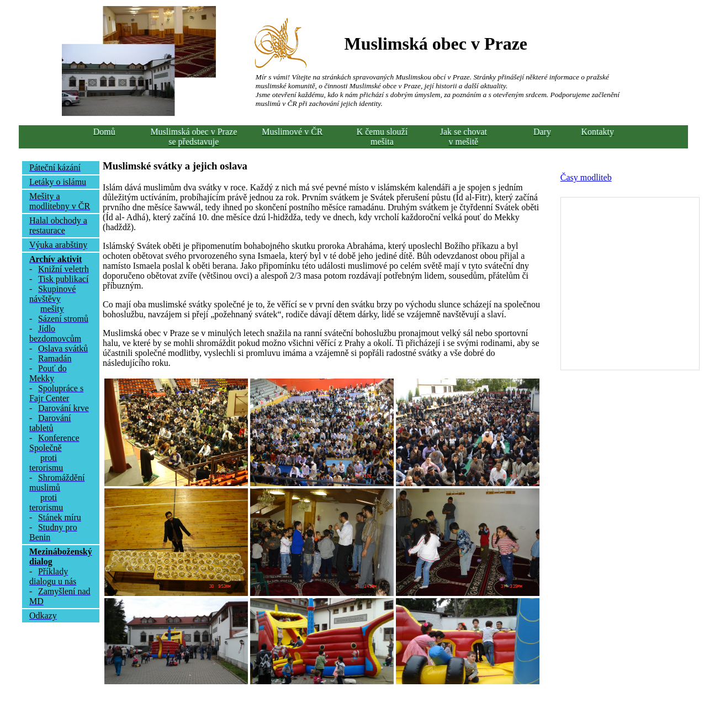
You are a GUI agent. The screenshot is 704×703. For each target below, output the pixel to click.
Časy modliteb (586, 177)
